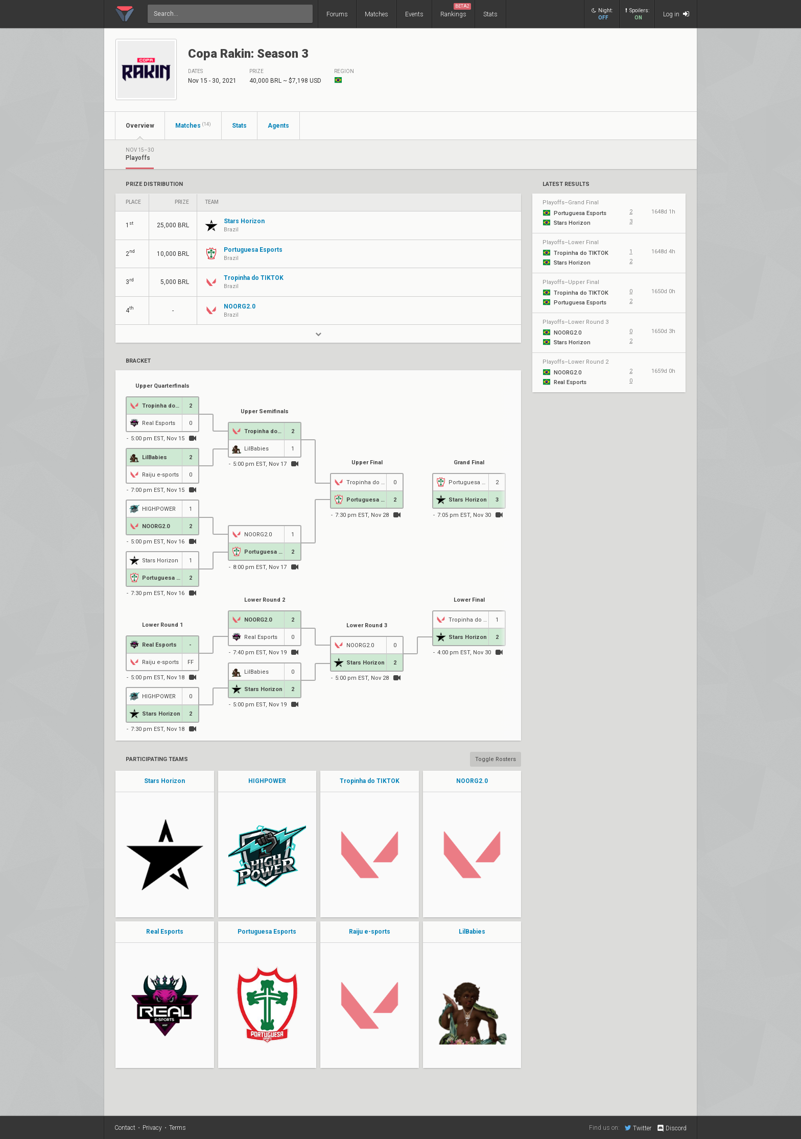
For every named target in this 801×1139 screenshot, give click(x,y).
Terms (177, 1128)
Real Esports (164, 931)
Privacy (152, 1128)
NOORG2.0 (472, 781)
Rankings (455, 10)
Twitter (638, 1127)
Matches (376, 14)
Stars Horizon (164, 781)
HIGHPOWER (267, 781)
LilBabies (472, 931)
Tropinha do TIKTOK (369, 781)
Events (414, 14)
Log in (676, 14)
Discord (671, 1128)
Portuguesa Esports (267, 931)
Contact (124, 1128)
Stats (490, 14)
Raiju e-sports (369, 931)
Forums (337, 14)
